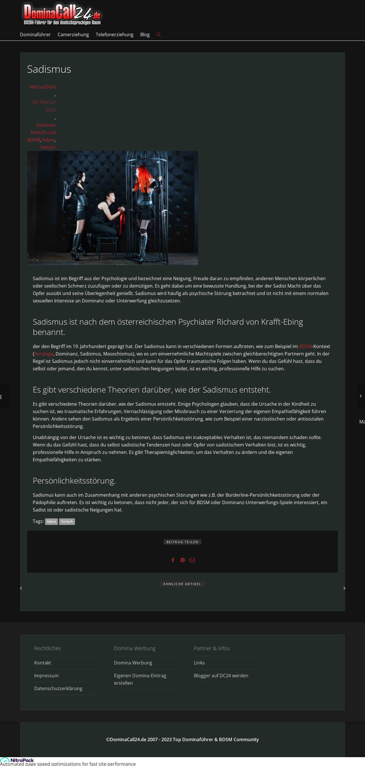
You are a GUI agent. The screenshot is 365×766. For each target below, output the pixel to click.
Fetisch (48, 147)
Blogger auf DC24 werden (221, 675)
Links (199, 663)
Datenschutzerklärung (58, 688)
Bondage (43, 354)
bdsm (48, 140)
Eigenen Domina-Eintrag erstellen (140, 679)
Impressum (46, 675)
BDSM (305, 346)
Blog (145, 34)
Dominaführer (35, 34)
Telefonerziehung (114, 34)
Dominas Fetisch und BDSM (41, 132)
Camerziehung (73, 34)
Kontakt (42, 663)
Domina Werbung (133, 663)
